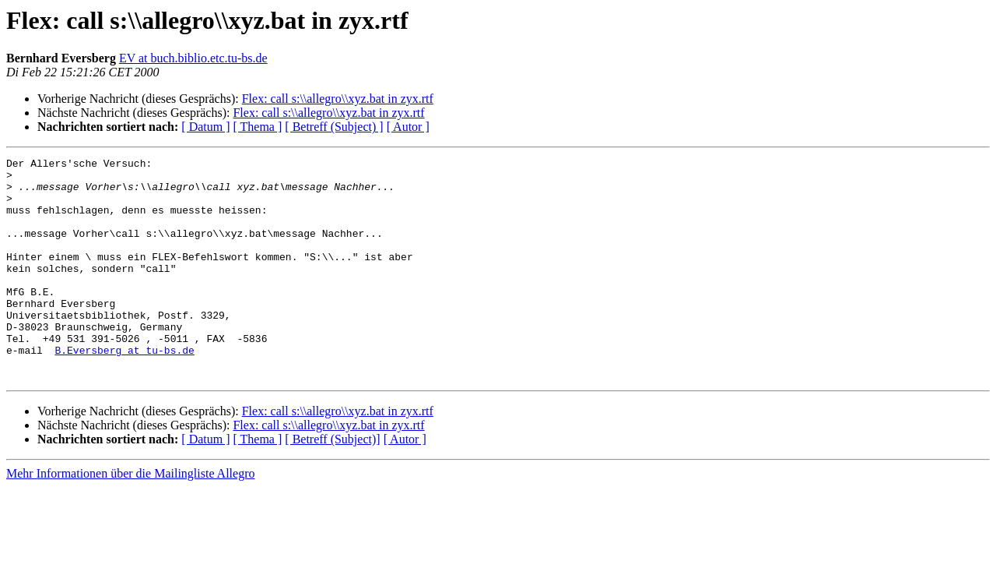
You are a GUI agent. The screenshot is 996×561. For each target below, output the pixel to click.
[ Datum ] (205, 126)
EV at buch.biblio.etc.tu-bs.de (193, 58)
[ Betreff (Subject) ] (334, 126)
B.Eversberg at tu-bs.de (124, 390)
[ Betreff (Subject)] (332, 483)
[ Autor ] (408, 126)
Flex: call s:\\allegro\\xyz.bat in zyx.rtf (337, 98)
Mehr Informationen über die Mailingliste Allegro (130, 517)
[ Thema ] (257, 126)
